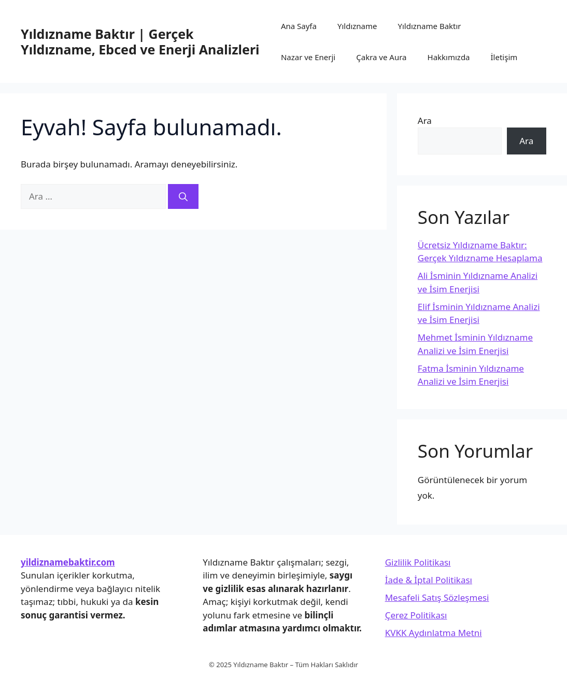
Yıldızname (357, 26)
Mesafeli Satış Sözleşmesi (437, 597)
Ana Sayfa (299, 26)
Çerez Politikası (416, 615)
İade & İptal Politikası (428, 580)
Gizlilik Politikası (418, 562)
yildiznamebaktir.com (68, 562)
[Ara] (183, 196)
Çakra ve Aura (381, 57)
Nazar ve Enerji (308, 57)
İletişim (504, 57)
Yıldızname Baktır (429, 26)
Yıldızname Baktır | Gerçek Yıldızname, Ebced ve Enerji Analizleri (140, 41)
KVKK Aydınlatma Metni (433, 633)
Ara (425, 120)
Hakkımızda (449, 57)
